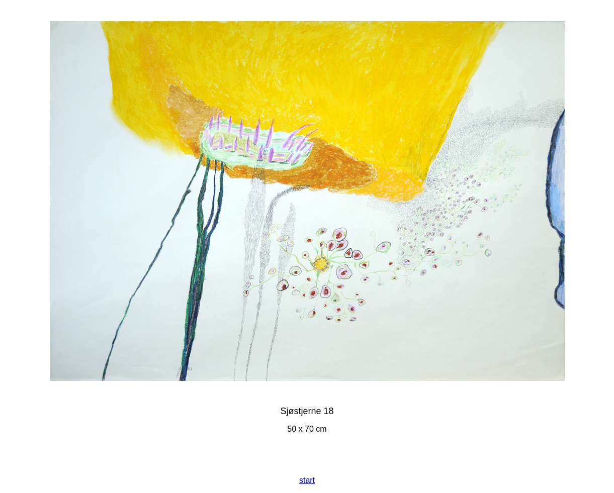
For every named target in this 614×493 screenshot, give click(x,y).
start (307, 480)
